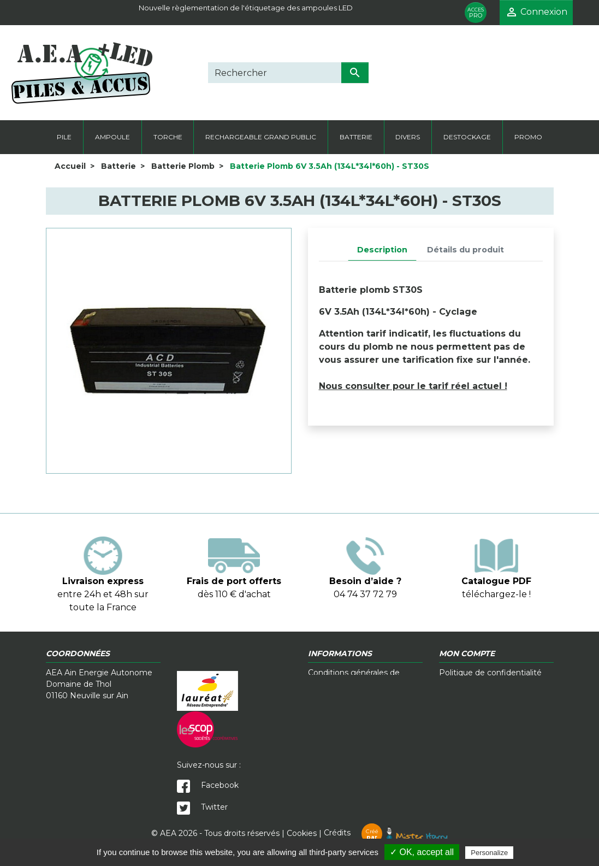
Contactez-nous (338, 695)
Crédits (386, 833)
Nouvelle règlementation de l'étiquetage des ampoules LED (246, 7)
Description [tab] (382, 250)
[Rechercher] (274, 72)
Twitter (202, 807)
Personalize (489, 853)
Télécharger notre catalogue (362, 707)
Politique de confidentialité (490, 673)
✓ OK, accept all (422, 852)
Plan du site (461, 707)
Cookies (302, 833)
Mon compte (464, 695)
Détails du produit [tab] (465, 250)
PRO (475, 13)
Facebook (208, 785)
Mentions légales (471, 684)
